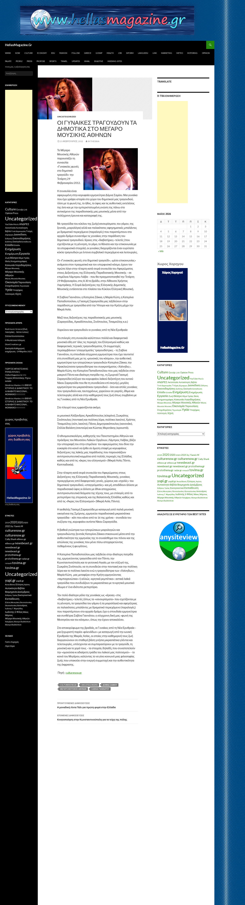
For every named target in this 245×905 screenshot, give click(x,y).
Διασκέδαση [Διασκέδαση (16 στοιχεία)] (194, 385)
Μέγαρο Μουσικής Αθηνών (73, 689)
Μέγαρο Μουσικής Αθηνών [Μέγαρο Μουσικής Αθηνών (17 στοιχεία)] (186, 402)
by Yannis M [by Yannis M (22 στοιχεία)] (193, 455)
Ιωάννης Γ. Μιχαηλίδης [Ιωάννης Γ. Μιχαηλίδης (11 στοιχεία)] (166, 494)
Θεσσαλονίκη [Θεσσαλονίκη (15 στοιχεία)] (178, 491)
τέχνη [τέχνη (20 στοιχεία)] (170, 413)
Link (155, 53)
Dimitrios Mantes (13, 385)
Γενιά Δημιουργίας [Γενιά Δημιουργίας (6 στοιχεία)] (164, 385)
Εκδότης (98, 61)
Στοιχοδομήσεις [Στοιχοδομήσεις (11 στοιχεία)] (164, 410)
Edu (53, 53)
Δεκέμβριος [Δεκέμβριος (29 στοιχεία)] (196, 484)
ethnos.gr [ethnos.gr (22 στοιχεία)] (162, 462)
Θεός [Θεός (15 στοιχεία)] (196, 396)
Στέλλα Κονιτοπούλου (14, 336)
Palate (8, 61)
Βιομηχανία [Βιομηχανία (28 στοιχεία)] (183, 484)
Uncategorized (66, 116)
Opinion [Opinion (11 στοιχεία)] (184, 372)
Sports (52, 61)
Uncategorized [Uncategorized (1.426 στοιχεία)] (173, 377)
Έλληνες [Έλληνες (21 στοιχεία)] (191, 481)
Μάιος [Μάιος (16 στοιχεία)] (196, 494)
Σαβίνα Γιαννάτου (100, 689)
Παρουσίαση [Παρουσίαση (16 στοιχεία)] (191, 406)
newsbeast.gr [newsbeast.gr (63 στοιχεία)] (186, 462)
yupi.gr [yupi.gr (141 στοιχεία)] (162, 481)
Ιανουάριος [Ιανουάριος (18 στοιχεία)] (201, 491)
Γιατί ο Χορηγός (12, 642)
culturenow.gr (74, 672)
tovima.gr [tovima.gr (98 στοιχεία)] (196, 470)
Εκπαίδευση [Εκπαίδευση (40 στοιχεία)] (191, 487)
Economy (42, 53)
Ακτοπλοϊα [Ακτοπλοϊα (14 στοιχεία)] (173, 382)
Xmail (87, 61)
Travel (64, 61)
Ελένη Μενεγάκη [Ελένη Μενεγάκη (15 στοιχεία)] (164, 491)
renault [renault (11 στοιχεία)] (185, 470)
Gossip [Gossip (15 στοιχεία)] (171, 372)
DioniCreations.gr (13, 344)
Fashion (63, 53)
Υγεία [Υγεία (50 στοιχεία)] (185, 409)
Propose (41, 61)
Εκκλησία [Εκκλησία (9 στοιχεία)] (187, 388)
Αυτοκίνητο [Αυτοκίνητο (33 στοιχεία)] (163, 484)
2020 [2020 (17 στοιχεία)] (178, 455)
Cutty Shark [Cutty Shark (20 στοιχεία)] (203, 459)
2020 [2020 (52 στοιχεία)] (165, 454)
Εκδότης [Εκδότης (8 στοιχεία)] (179, 389)
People (19, 61)
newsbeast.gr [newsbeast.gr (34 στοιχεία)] (164, 466)
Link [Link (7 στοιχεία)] (178, 372)
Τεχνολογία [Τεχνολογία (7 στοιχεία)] (176, 410)
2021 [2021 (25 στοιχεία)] (183, 454)
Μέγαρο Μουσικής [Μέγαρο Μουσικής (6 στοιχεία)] (164, 403)
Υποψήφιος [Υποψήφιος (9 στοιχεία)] (194, 410)
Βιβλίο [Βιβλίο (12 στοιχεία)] (194, 382)
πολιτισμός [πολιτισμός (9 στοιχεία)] (162, 413)
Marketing (166, 53)
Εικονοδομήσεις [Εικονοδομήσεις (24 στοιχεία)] (166, 388)
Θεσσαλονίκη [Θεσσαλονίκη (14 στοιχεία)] (190, 491)
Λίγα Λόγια (10, 646)
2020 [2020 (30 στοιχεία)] (172, 454)
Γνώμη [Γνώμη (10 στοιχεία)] (175, 385)
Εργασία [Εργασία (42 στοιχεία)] (162, 396)
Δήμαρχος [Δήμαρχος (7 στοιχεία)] (183, 385)
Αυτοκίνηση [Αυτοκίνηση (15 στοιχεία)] (184, 382)
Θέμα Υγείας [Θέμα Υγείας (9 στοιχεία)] (187, 396)
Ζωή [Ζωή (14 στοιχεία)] (170, 396)
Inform (130, 53)
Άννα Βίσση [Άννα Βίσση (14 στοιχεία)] (182, 481)
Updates (76, 61)
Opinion (206, 53)
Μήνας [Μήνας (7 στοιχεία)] (203, 403)
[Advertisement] (172, 152)
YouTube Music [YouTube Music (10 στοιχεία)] (197, 378)
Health (110, 53)
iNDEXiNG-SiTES (115, 61)
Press (29, 61)
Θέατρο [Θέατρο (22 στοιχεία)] (177, 395)
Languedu (143, 53)
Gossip (99, 53)
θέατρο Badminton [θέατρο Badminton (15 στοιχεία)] (199, 497)
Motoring (192, 53)
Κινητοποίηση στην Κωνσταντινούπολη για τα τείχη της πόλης (97, 717)
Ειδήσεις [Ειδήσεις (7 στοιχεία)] (204, 385)
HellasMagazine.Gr (18, 45)
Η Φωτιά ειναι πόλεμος (15, 340)
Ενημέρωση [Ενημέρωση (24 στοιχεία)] (195, 392)
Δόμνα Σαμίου (110, 685)
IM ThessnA (93, 141)
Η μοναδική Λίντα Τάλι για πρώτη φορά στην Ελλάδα (97, 705)
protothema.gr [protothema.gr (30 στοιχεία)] (197, 466)
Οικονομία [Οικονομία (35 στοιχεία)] (178, 406)
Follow (76, 53)
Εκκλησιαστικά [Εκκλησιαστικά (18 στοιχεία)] (177, 488)
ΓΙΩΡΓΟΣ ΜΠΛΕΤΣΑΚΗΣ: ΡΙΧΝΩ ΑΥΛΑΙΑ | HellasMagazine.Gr (16, 372)
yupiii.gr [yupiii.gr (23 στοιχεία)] (172, 481)
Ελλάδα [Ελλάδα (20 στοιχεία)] (161, 392)
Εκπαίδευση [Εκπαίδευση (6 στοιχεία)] (197, 389)
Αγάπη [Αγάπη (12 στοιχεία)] (199, 481)
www (8, 53)
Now (17, 53)
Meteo (179, 53)
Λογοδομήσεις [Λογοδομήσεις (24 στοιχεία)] (192, 399)
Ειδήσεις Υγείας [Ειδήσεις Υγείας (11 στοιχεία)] (163, 488)
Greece (87, 53)
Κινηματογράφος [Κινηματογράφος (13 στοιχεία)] (165, 399)
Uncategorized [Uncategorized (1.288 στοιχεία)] (188, 475)
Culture (28, 53)
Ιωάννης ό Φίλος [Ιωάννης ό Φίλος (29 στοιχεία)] (184, 494)
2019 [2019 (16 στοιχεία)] (159, 455)
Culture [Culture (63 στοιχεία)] (162, 372)
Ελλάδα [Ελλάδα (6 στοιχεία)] (169, 392)
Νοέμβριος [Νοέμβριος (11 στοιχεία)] (186, 497)
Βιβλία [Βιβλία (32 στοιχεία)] (173, 484)
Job (120, 53)
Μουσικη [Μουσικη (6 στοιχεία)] (168, 406)
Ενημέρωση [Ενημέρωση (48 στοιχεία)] (180, 392)
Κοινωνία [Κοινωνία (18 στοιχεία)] (179, 399)
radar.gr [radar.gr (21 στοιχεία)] (178, 470)
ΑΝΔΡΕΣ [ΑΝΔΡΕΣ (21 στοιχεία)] (162, 382)
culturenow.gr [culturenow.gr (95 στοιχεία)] (167, 459)
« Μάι (161, 251)
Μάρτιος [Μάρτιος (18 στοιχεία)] (203, 494)
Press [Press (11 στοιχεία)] (190, 372)
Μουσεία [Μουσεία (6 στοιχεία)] (160, 406)
